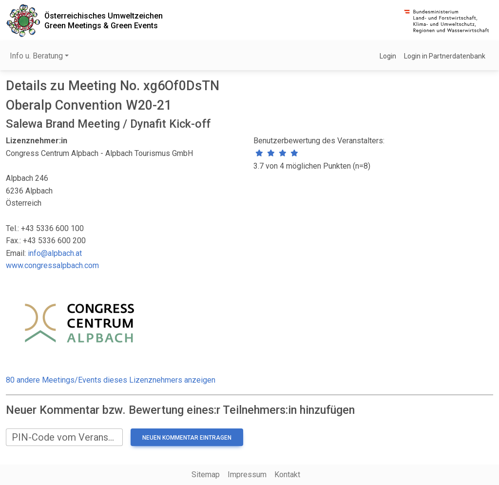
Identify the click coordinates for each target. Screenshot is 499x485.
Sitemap (206, 474)
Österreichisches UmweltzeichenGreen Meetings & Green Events (103, 20)
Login (388, 56)
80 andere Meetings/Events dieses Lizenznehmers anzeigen (110, 380)
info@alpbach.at (55, 253)
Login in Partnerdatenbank (444, 56)
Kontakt (287, 474)
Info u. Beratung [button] (36, 55)
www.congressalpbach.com (52, 265)
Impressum (247, 474)
